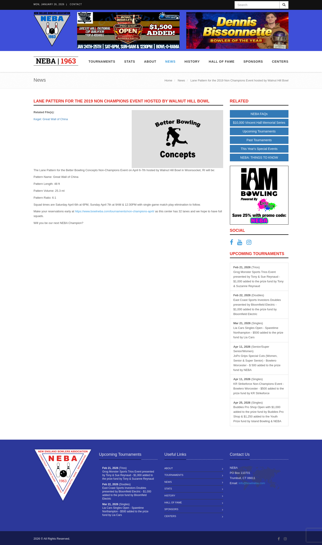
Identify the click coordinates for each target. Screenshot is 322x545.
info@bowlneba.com (252, 483)
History (169, 495)
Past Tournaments (259, 140)
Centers (280, 61)
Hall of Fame (222, 61)
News (170, 61)
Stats (129, 61)
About (150, 61)
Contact (76, 4)
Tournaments (102, 61)
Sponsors (253, 61)
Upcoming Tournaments (259, 131)
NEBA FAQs (259, 114)
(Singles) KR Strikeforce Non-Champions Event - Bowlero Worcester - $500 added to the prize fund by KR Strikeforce (258, 386)
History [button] (192, 61)
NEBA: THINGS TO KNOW (259, 157)
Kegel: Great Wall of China (51, 119)
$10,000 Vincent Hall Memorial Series (259, 122)
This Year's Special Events (259, 149)
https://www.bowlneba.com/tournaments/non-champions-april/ (114, 211)
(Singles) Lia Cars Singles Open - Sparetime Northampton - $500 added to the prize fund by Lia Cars (258, 330)
